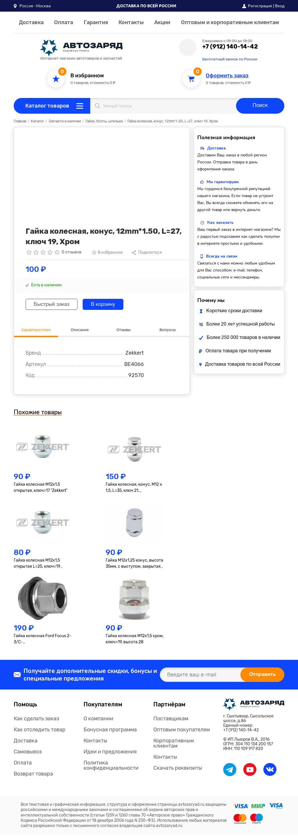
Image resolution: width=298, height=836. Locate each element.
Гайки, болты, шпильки (104, 121)
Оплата (63, 22)
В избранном (87, 76)
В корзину (107, 304)
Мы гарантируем (223, 182)
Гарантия (96, 22)
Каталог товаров (47, 106)
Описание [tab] (80, 330)
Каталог (37, 121)
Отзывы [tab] (123, 330)
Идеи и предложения (110, 752)
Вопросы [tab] (167, 330)
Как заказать (220, 222)
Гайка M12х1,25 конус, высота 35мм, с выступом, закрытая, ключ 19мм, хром (134, 564)
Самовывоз (28, 752)
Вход (279, 5)
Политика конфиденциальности (111, 766)
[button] (32, 5)
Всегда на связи (221, 256)
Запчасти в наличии (65, 121)
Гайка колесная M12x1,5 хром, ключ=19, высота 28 (135, 639)
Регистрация (260, 5)
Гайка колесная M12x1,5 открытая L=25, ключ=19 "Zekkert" (37, 564)
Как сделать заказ (36, 719)
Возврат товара (33, 774)
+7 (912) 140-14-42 (230, 46)
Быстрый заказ (53, 304)
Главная (20, 121)
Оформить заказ (227, 76)
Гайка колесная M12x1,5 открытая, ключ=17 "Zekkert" (41, 488)
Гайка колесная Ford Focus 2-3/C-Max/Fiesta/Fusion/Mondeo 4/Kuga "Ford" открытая (42, 640)
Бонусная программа (110, 730)
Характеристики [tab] (35, 330)
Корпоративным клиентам (173, 744)
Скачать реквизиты (177, 768)
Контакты (131, 22)
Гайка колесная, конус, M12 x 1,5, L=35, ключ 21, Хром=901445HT (134, 488)
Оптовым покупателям (181, 730)
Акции (162, 22)
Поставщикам (170, 719)
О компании (98, 719)
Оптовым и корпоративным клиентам (230, 22)
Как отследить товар (39, 730)
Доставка (31, 22)
